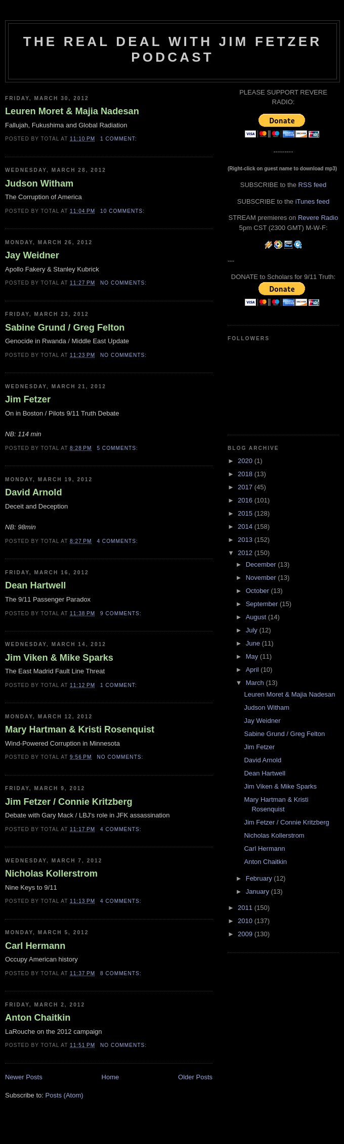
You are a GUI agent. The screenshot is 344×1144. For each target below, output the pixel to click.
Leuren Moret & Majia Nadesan (72, 111)
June (254, 643)
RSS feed (312, 185)
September (263, 604)
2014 (246, 526)
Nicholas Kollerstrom (51, 873)
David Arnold (33, 492)
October (258, 590)
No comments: (124, 283)
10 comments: (123, 211)
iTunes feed (312, 201)
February (260, 878)
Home (110, 1077)
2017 (246, 487)
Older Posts (195, 1077)
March (256, 683)
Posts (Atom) (64, 1095)
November (262, 577)
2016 (246, 500)
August (257, 617)
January (258, 891)
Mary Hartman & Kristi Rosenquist (79, 729)
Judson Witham (39, 183)
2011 (246, 907)
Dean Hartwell (35, 585)
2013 (246, 539)
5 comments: (118, 448)
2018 (246, 474)
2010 (246, 921)
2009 (246, 934)
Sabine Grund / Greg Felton (64, 328)
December (262, 564)
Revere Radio (318, 217)
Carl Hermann (35, 946)
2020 (246, 461)
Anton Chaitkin (37, 1018)
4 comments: (118, 541)
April (253, 669)
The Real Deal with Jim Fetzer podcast (172, 49)
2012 (246, 553)
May (253, 656)
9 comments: (121, 613)
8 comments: (121, 973)
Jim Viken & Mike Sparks (59, 658)
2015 (246, 513)
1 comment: (119, 139)
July (253, 630)
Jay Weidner (32, 255)
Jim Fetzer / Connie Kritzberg (69, 802)
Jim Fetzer (28, 399)
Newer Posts (23, 1077)
